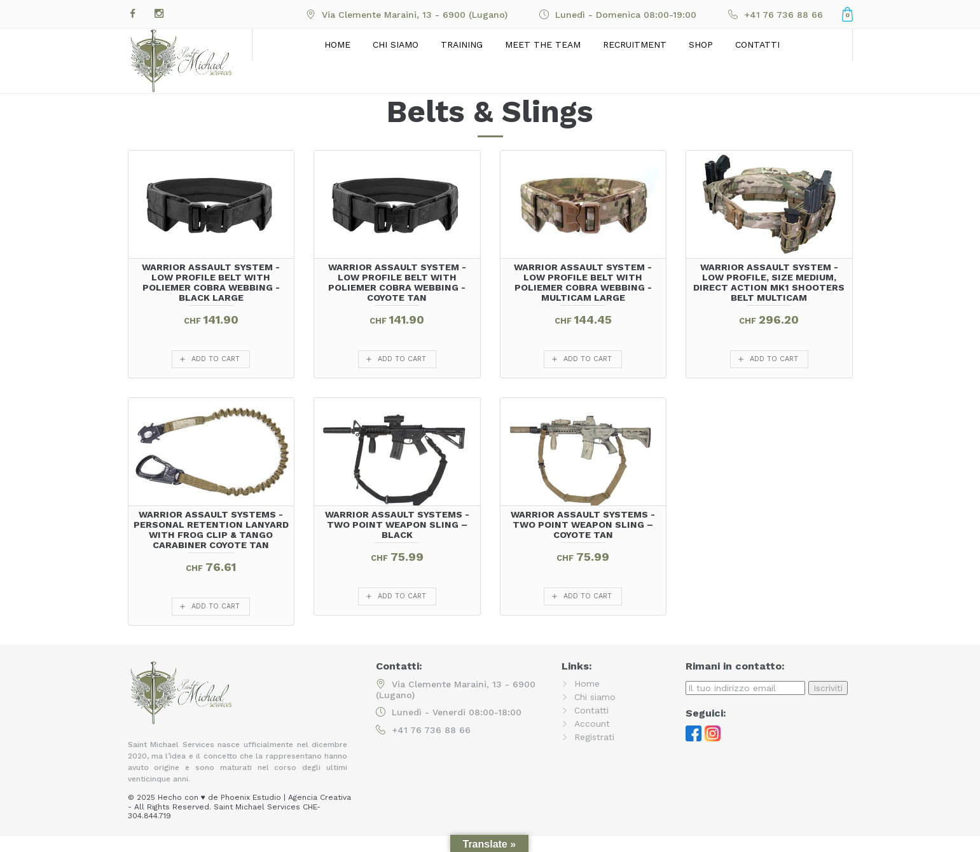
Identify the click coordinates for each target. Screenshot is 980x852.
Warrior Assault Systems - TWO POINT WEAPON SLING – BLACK (397, 524)
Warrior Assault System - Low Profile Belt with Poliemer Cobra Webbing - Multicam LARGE (583, 282)
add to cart (215, 359)
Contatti (757, 44)
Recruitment (634, 44)
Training (462, 44)
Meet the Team (543, 44)
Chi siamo (395, 44)
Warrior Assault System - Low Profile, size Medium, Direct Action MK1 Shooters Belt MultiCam (769, 282)
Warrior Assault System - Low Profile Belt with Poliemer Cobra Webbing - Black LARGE (211, 282)
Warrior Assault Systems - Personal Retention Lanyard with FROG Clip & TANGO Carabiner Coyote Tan (211, 529)
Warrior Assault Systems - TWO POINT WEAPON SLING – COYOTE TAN (583, 524)
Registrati (594, 737)
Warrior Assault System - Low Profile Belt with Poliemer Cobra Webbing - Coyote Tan (397, 282)
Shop (701, 44)
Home (337, 44)
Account (592, 723)
